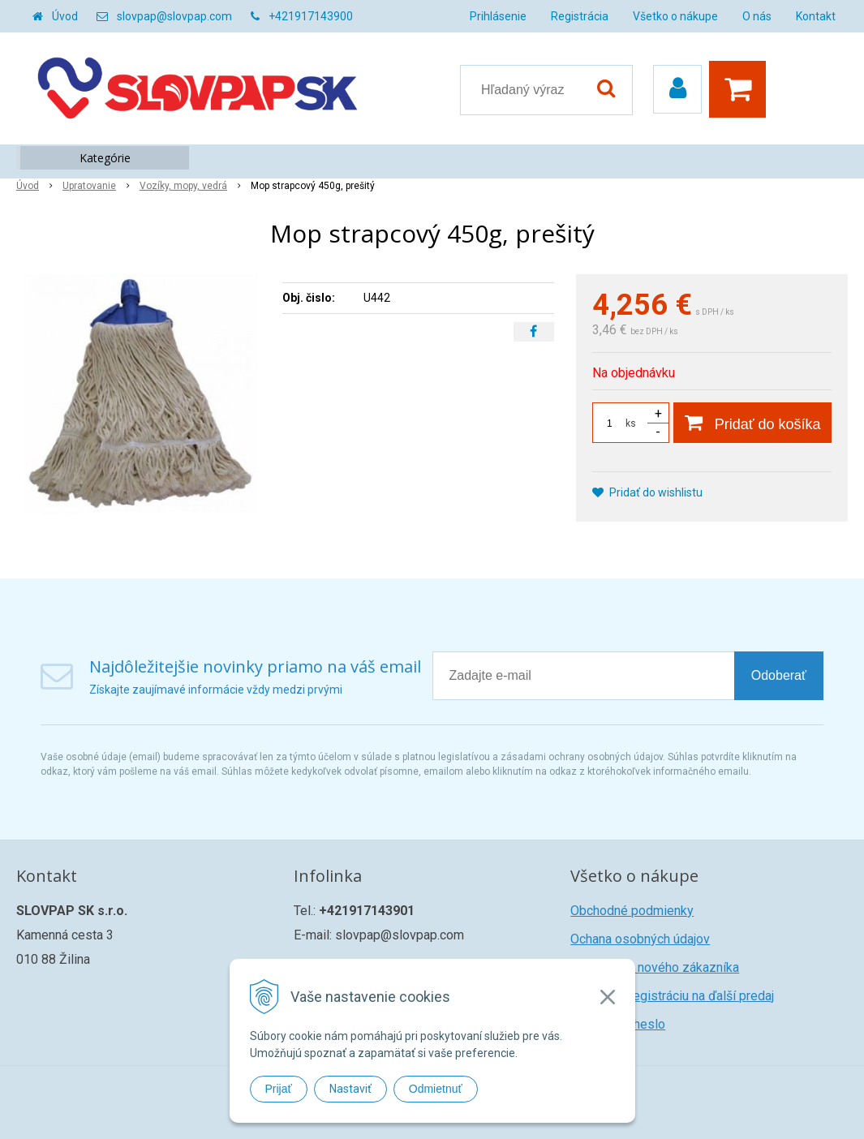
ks (630, 423)
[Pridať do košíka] (752, 422)
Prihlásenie (498, 16)
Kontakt (816, 16)
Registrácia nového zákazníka (654, 967)
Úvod (65, 16)
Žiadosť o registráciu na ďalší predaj (672, 996)
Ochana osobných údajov (640, 939)
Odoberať (778, 675)
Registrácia (579, 16)
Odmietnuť (435, 1088)
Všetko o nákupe (675, 16)
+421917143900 (311, 16)
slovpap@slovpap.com (174, 16)
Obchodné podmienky (632, 910)
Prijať (278, 1088)
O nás (757, 16)
